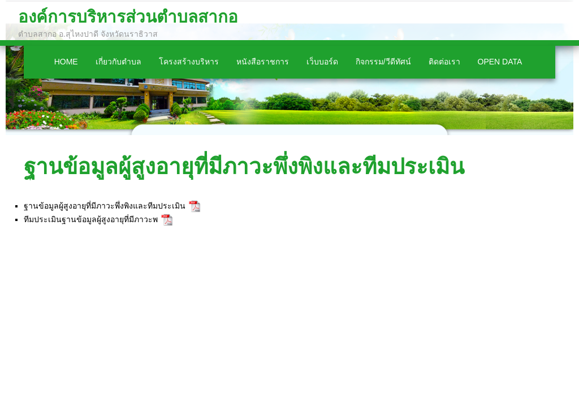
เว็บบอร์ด (322, 61)
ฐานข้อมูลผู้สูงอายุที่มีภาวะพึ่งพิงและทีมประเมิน (244, 166)
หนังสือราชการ (262, 61)
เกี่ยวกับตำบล (118, 61)
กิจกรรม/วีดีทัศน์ (383, 61)
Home (66, 61)
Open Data (500, 61)
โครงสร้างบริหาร (189, 61)
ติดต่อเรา (444, 61)
